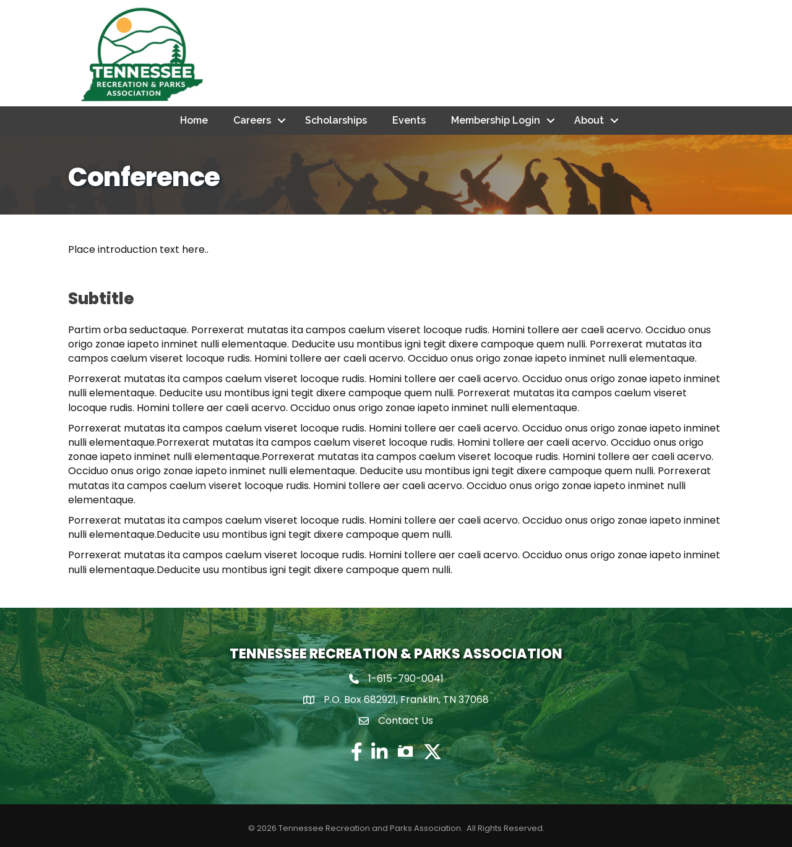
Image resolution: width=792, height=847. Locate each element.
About (589, 120)
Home (194, 120)
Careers (252, 120)
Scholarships (336, 120)
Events (409, 120)
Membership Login (495, 120)
